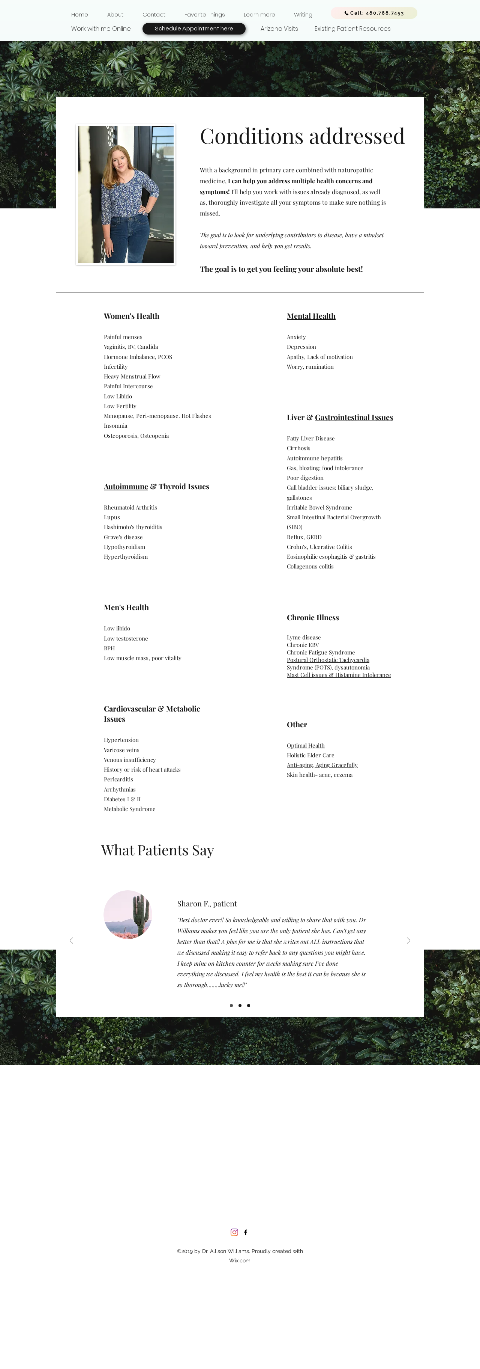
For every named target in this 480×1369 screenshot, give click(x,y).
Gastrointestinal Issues (354, 417)
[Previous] (71, 941)
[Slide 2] (240, 1005)
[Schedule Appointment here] (194, 29)
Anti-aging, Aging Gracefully (322, 765)
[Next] (408, 941)
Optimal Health (306, 745)
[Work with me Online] (101, 29)
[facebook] (245, 1232)
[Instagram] (234, 1232)
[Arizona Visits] (279, 29)
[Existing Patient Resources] (352, 29)
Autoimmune (126, 486)
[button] (115, 11)
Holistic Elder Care (310, 755)
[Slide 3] (248, 1005)
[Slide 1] (231, 1005)
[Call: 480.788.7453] (374, 13)
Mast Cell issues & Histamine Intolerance (339, 674)
